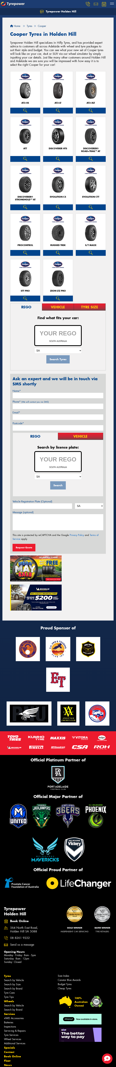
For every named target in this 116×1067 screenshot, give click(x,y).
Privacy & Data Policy (23, 1061)
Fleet (7, 1029)
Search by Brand (13, 957)
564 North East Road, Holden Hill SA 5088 (24, 898)
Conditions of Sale (42, 1061)
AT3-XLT (91, 103)
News (8, 1033)
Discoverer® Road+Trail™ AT (90, 150)
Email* (16, 412)
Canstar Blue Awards (69, 948)
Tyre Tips (9, 965)
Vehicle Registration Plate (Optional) (32, 501)
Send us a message (22, 913)
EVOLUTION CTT (90, 197)
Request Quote (24, 547)
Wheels (9, 969)
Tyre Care (9, 961)
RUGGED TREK (58, 245)
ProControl (25, 245)
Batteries (8, 990)
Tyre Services (11, 1003)
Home (15, 26)
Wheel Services (12, 1007)
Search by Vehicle (14, 948)
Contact (9, 1020)
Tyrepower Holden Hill (58, 12)
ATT (25, 148)
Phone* (31, 401)
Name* (17, 391)
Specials (9, 1016)
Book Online (12, 1024)
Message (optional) (23, 512)
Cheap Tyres (64, 956)
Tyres (7, 944)
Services (9, 982)
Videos (8, 1037)
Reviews (9, 1042)
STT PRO (25, 290)
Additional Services (14, 1011)
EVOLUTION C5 (58, 197)
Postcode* (18, 423)
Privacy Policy (77, 535)
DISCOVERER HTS (58, 148)
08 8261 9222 (20, 906)
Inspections (10, 995)
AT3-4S (25, 103)
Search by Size (12, 952)
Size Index (63, 944)
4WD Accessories (14, 986)
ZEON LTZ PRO (58, 290)
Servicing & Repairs (15, 999)
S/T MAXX (90, 245)
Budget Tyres (65, 952)
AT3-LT (58, 103)
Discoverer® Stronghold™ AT (25, 198)
